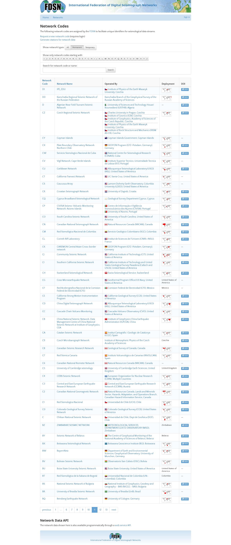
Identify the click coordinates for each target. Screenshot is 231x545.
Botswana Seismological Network (74, 443)
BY (43, 435)
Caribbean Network (67, 168)
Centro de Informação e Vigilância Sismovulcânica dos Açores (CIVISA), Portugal (127, 207)
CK (43, 246)
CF (43, 288)
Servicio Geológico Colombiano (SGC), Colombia (130, 231)
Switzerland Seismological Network (74, 273)
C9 (43, 340)
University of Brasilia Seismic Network (76, 491)
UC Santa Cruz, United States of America (126, 176)
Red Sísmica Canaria (67, 355)
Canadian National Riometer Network (75, 363)
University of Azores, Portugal (121, 211)
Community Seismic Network (71, 254)
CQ (44, 198)
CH (43, 273)
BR (43, 491)
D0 (43, 97)
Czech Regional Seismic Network (73, 112)
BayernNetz (62, 451)
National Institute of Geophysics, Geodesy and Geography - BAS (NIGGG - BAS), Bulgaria (129, 485)
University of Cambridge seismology (75, 368)
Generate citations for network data (57, 40)
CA (43, 332)
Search (111, 70)
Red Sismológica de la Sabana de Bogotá (77, 476)
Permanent (77, 47)
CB (43, 319)
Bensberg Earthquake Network (72, 498)
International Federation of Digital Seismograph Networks (115, 540)
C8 (43, 348)
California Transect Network (71, 176)
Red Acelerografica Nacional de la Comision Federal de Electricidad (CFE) (78, 289)
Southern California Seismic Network (75, 262)
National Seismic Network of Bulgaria (75, 484)
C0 (43, 409)
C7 (43, 355)
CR (43, 191)
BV (43, 461)
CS (43, 183)
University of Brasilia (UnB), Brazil (123, 491)
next (114, 509)
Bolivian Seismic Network (69, 461)
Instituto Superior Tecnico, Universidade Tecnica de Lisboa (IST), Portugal (130, 162)
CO (44, 216)
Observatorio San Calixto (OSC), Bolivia (126, 461)
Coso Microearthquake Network (73, 280)
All (68, 47)
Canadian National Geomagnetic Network (77, 391)
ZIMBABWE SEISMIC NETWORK (73, 425)
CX (43, 145)
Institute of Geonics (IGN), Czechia (123, 115)
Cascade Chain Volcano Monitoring (74, 311)
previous (46, 509)
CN (43, 224)
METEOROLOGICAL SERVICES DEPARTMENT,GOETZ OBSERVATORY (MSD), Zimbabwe (127, 428)
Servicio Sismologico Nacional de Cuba (76, 153)
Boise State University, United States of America (130, 468)
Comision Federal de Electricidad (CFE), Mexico (129, 288)
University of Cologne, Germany (122, 498)
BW (44, 451)
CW (44, 153)
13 (106, 509)
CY (43, 138)
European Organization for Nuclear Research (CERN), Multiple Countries (128, 377)
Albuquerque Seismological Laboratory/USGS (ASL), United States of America (129, 170)
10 (89, 509)
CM (44, 231)
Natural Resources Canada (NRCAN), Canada (129, 224)
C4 (43, 376)
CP (43, 206)
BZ (43, 425)
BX (43, 443)
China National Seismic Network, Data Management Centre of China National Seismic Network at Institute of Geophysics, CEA (78, 323)
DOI (185, 89)
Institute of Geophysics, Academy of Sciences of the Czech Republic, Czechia (130, 120)
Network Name (64, 84)
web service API (123, 525)
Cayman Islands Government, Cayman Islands (129, 138)
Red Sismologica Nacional (70, 402)
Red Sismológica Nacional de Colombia (76, 231)
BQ (43, 498)
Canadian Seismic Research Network (75, 348)
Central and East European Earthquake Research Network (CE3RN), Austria (130, 385)
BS (43, 484)
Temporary (90, 47)
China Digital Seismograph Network (75, 303)
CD (43, 303)
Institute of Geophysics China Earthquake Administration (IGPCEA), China (127, 320)
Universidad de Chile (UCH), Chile (123, 402)
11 (94, 509)
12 (100, 509)
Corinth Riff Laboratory (68, 239)
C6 (43, 363)
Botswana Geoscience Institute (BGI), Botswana (130, 443)
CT (43, 176)
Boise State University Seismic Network (76, 468)
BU (43, 468)
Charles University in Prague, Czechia (125, 112)
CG (43, 280)
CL (43, 239)
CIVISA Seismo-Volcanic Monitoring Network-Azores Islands (75, 207)
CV (43, 161)
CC (43, 311)
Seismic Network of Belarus (70, 435)
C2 (43, 391)
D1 (43, 89)
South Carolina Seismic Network (73, 216)
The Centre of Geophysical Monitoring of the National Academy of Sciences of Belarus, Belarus (129, 437)
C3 (43, 383)
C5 (43, 368)
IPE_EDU (61, 89)
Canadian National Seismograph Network (77, 224)
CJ (43, 254)
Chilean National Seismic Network (74, 417)
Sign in (187, 17)
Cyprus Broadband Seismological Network (78, 198)
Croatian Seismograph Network (73, 191)
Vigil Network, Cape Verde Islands (74, 161)
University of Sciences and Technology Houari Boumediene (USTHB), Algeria (129, 106)
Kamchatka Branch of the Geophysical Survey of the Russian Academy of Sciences (130, 98)
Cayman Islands (65, 138)
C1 (43, 402)
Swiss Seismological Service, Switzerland (127, 273)
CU (43, 168)
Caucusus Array (65, 183)
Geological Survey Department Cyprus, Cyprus (129, 198)
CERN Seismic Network (68, 376)
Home (46, 17)
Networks (58, 17)
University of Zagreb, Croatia (120, 191)
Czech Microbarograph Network (73, 340)
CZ (43, 112)
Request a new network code (54, 36)
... (61, 509)
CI (43, 262)
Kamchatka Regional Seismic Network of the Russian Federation (77, 98)
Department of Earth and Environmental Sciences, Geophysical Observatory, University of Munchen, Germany (129, 454)
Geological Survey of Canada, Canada (125, 348)
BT (43, 476)
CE (43, 296)
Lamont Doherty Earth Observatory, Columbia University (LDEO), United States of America (129, 185)
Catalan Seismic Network (69, 332)
